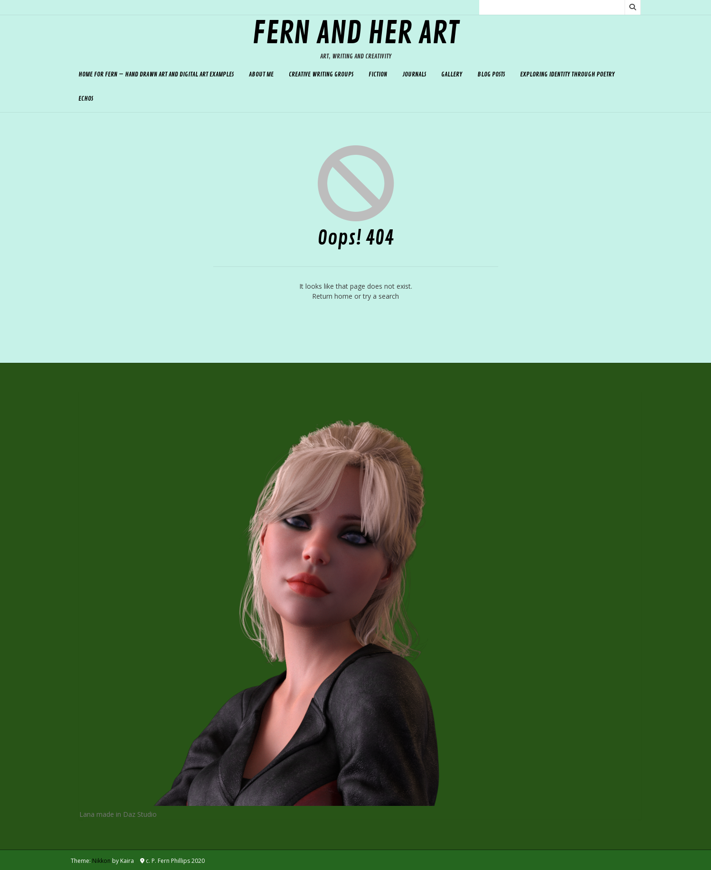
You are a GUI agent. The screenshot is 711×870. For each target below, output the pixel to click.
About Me (261, 74)
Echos (85, 99)
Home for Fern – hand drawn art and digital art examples (156, 74)
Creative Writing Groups (321, 74)
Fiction (378, 74)
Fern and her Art (355, 34)
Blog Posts (491, 74)
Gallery (451, 74)
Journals (414, 74)
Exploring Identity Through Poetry (567, 74)
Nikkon (101, 861)
